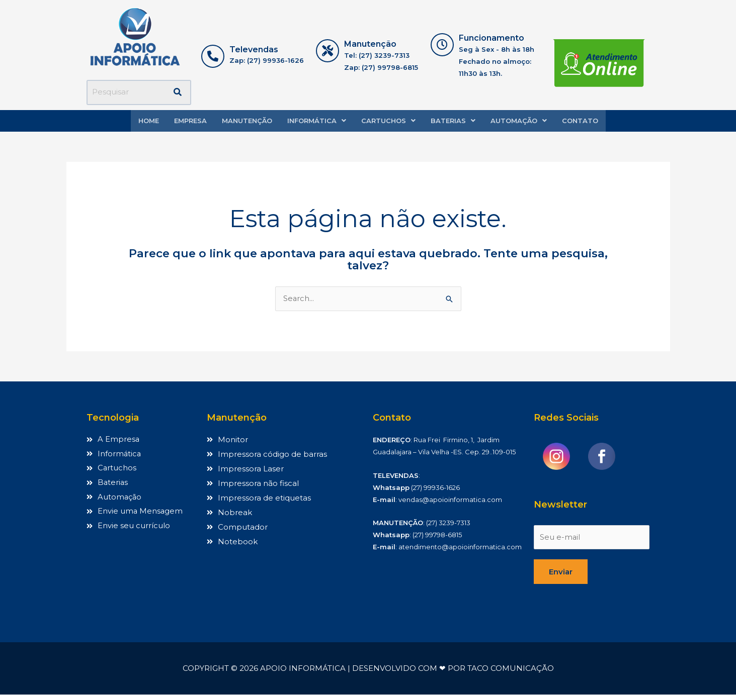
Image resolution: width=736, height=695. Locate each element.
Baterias (453, 121)
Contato (580, 121)
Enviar (561, 572)
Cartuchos (388, 121)
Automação (518, 121)
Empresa (190, 121)
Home (148, 121)
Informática (316, 121)
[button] (317, 121)
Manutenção (247, 121)
